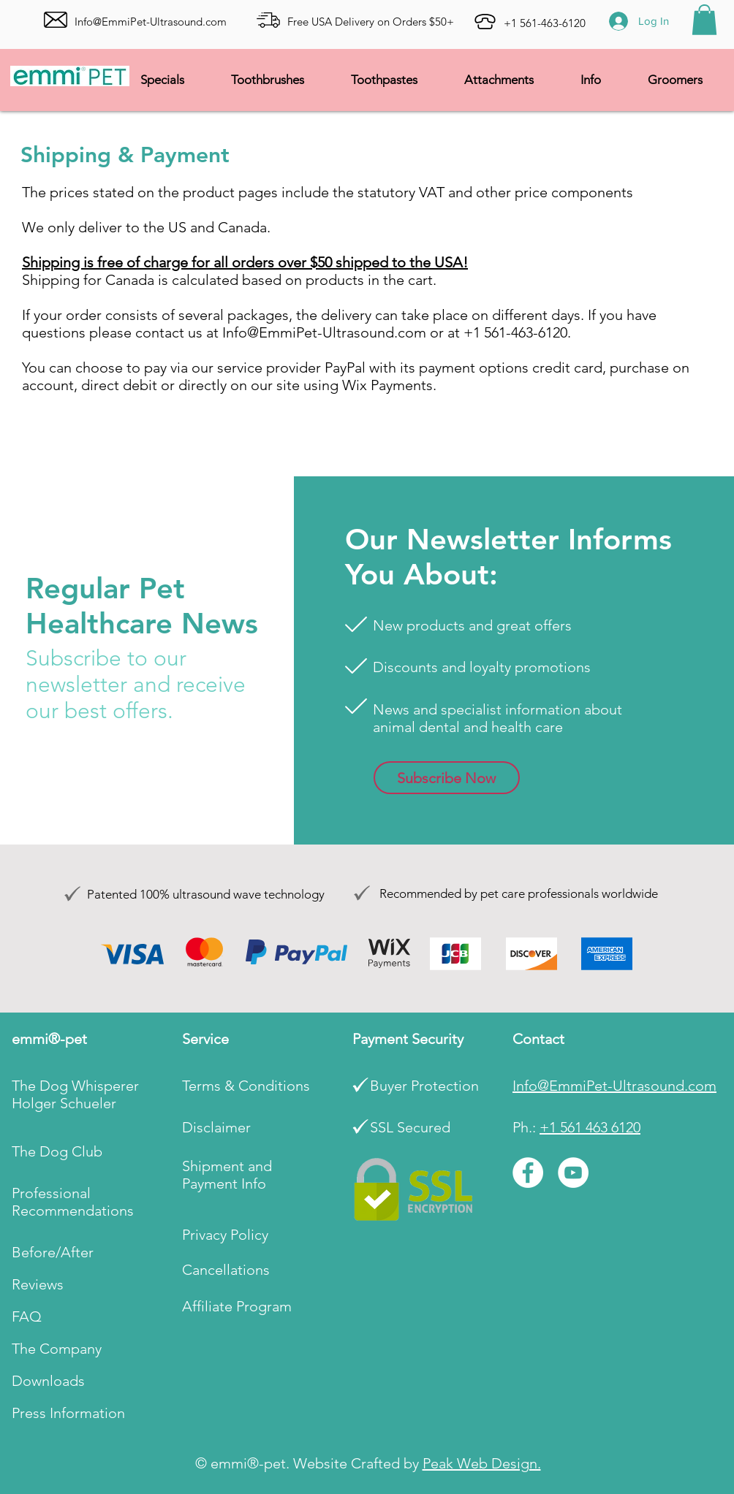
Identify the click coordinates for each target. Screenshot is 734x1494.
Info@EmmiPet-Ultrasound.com (324, 332)
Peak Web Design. (482, 1463)
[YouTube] (573, 1172)
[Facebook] (527, 1172)
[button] (704, 19)
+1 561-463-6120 (545, 23)
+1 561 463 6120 (590, 1127)
